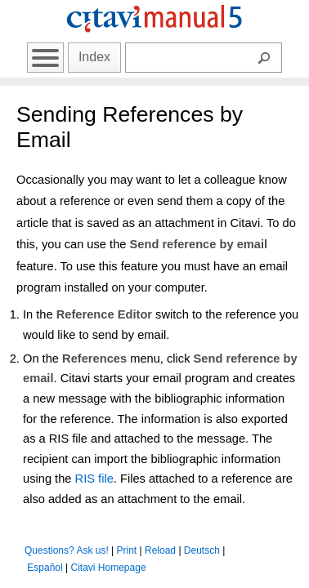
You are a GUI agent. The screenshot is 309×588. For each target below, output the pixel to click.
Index (94, 57)
